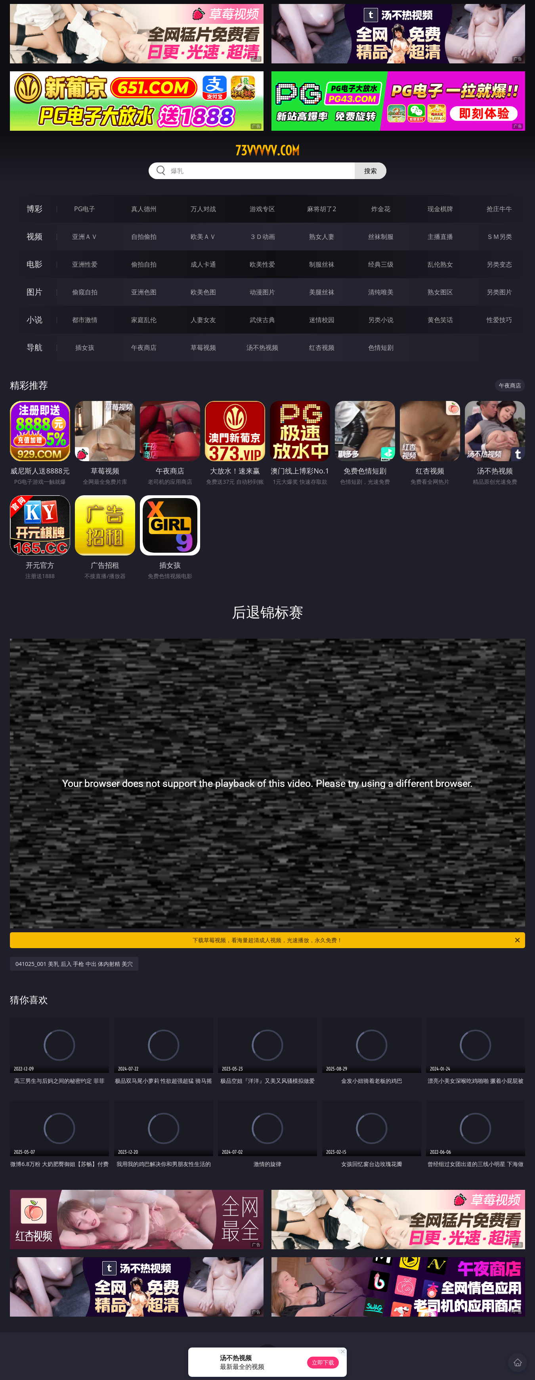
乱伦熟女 (440, 264)
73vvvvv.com (267, 150)
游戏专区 (262, 208)
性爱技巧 (499, 319)
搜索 (370, 170)
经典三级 (381, 264)
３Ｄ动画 (262, 236)
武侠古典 (262, 319)
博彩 (34, 208)
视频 (34, 236)
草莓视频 (203, 347)
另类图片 (499, 292)
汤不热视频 (262, 347)
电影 (34, 264)
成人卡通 (203, 264)
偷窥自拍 (84, 292)
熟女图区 (440, 292)
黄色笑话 (440, 319)
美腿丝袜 (321, 292)
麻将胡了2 (321, 208)
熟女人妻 (321, 236)
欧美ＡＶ (203, 236)
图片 (34, 291)
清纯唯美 (381, 292)
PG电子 (84, 208)
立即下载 (323, 1362)
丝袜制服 (381, 236)
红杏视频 (321, 347)
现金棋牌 (440, 208)
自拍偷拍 (144, 236)
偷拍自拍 (144, 264)
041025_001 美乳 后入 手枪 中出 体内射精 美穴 (74, 964)
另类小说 (381, 319)
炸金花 (380, 208)
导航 (34, 347)
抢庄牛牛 (499, 208)
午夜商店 (144, 347)
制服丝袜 (321, 264)
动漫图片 (262, 292)
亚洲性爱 (84, 264)
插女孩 (84, 347)
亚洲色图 (144, 292)
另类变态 (499, 264)
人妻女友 (203, 319)
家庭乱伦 (144, 319)
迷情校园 (321, 319)
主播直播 (440, 236)
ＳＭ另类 (499, 236)
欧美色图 (203, 292)
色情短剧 (381, 347)
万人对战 (203, 208)
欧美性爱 (262, 264)
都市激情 (84, 319)
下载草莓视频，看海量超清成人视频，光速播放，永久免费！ (357, 940)
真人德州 (144, 208)
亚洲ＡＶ (84, 236)
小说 (34, 319)
